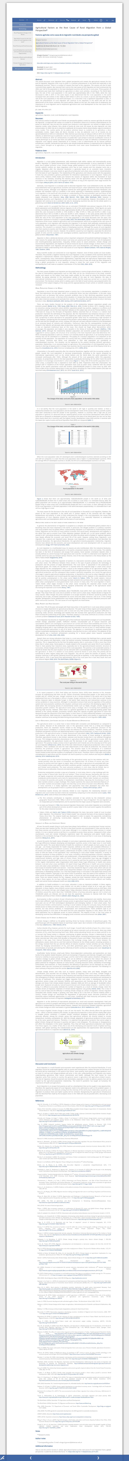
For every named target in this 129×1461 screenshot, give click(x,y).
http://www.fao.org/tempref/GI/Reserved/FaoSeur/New (54, 1202)
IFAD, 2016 (53, 659)
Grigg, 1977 (50, 545)
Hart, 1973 (89, 733)
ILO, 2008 (71, 881)
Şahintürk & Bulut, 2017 (82, 301)
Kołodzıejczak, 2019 (52, 756)
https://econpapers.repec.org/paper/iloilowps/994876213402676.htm (72, 1275)
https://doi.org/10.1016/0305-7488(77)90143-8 (52, 1224)
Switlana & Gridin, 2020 (102, 733)
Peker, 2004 (84, 197)
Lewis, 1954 (106, 793)
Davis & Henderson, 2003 (56, 203)
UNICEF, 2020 (66, 896)
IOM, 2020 (70, 219)
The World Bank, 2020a (82, 219)
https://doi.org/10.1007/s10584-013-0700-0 (51, 1121)
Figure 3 (77, 659)
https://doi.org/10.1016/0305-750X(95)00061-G (85, 1359)
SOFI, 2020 (102, 717)
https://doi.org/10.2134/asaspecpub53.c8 (89, 1219)
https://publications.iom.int (79, 1278)
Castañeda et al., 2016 (50, 348)
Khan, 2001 (102, 914)
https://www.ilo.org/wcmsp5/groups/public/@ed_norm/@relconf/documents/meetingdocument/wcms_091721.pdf (70, 1270)
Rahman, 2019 (40, 331)
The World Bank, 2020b (65, 659)
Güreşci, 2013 (96, 787)
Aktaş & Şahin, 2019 (50, 182)
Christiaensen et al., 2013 (55, 370)
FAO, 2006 (84, 264)
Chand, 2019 (87, 787)
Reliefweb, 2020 (95, 197)
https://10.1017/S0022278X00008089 (51, 1250)
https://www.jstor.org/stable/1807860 (49, 1245)
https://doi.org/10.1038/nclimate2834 (97, 1257)
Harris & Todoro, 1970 (65, 182)
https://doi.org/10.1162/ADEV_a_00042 (50, 1427)
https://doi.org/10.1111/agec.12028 (82, 1184)
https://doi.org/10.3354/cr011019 (66, 1110)
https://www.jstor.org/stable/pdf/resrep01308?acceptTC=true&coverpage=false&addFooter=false (66, 1397)
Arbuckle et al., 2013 (78, 1007)
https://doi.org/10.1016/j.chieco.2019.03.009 (67, 1421)
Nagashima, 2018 (56, 558)
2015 (76, 881)
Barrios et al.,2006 (73, 968)
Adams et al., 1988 (49, 925)
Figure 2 (40, 499)
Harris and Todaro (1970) (61, 812)
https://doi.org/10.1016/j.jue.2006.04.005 (69, 1143)
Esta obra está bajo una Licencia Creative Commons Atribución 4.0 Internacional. (64, 63)
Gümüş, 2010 (69, 301)
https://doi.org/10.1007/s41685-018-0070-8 (67, 1318)
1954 (57, 805)
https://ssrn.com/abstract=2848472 (81, 1171)
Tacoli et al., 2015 (77, 370)
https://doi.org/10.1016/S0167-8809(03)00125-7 (76, 1210)
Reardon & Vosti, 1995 (72, 616)
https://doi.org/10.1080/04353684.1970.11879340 (53, 1166)
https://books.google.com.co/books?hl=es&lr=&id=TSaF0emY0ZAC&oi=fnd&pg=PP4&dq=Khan (65, 1289)
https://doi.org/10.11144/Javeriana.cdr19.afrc (55, 73)
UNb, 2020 (60, 635)
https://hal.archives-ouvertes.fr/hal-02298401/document (85, 1354)
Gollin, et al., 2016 (71, 203)
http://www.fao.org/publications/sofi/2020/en (97, 1383)
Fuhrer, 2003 (51, 950)
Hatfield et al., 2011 (92, 1007)
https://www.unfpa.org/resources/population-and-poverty (75, 1417)
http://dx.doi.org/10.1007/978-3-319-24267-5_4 (58, 1154)
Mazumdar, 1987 (52, 235)
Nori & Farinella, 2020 (61, 545)
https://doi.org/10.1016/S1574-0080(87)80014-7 (55, 1313)
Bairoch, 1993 (74, 197)
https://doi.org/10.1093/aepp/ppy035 (84, 1198)
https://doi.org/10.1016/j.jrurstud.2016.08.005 (97, 1106)
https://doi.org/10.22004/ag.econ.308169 (50, 1298)
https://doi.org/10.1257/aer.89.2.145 (49, 1148)
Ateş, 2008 (64, 197)
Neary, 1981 (66, 587)
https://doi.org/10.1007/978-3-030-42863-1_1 (51, 1329)
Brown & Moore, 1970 (92, 247)
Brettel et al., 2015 (41, 795)
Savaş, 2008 (65, 306)
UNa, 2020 (52, 635)
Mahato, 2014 (61, 925)
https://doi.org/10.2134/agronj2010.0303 (77, 1254)
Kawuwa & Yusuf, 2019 (56, 616)
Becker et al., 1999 (54, 306)
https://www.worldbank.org (83, 1403)
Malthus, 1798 (106, 329)
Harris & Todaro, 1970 (81, 578)
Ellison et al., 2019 (54, 745)
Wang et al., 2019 (48, 838)
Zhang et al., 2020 (77, 896)
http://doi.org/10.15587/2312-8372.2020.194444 (62, 1388)
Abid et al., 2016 (69, 1030)
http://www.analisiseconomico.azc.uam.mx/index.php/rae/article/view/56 (59, 1380)
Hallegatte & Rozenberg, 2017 (74, 998)
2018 (90, 264)
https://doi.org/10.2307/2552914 (48, 1322)
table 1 (90, 420)
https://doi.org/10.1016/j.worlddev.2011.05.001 (70, 1374)
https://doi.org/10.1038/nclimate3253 (49, 1241)
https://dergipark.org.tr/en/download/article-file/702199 (63, 1115)
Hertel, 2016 (96, 989)
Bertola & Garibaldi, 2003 (55, 301)
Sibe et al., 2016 (75, 306)
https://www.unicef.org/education (62, 1414)
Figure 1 (76, 361)
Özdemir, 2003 (44, 249)
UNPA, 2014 (83, 348)
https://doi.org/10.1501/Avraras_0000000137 (51, 1230)
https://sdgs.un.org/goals (104, 1406)
